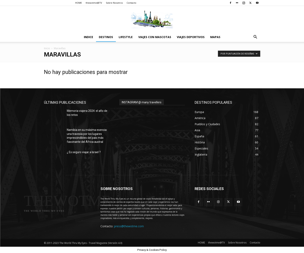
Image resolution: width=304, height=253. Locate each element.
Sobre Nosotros (114, 2)
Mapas (215, 37)
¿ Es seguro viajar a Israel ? (84, 152)
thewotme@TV (94, 2)
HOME (78, 2)
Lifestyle (126, 37)
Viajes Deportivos (191, 37)
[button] (255, 37)
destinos (106, 37)
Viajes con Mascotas (154, 37)
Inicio (47, 48)
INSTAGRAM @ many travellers (141, 102)
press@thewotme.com (129, 226)
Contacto (131, 2)
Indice (88, 37)
